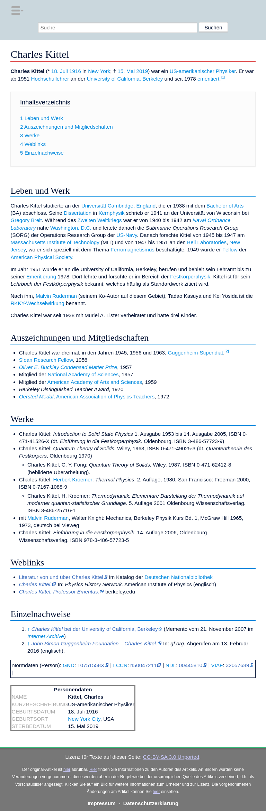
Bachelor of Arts (224, 206)
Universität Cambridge (107, 206)
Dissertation (77, 213)
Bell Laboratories (207, 242)
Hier (93, 769)
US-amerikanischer (192, 71)
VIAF (217, 665)
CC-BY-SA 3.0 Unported (171, 757)
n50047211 (143, 665)
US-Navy (126, 235)
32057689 (237, 665)
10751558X (90, 665)
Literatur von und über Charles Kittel (61, 577)
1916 (75, 71)
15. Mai (126, 71)
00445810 (191, 665)
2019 (142, 71)
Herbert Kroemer (72, 479)
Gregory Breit (26, 220)
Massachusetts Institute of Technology (54, 242)
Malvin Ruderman (56, 296)
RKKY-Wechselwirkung (37, 303)
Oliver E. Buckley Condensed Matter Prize (68, 367)
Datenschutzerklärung (151, 803)
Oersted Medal (36, 396)
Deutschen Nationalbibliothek (178, 577)
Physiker (226, 71)
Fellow (230, 249)
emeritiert (208, 79)
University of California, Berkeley (125, 79)
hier (66, 769)
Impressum (102, 803)
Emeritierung (41, 276)
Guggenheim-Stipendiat (195, 353)
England (146, 206)
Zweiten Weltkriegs (100, 220)
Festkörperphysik (190, 276)
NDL (171, 665)
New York (99, 71)
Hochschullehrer (50, 79)
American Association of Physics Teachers (105, 396)
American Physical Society (41, 257)
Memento (176, 629)
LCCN (120, 665)
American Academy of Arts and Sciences (94, 382)
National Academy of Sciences (82, 374)
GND (68, 665)
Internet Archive (45, 636)
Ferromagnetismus (132, 249)
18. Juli (59, 71)
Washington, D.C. (70, 228)
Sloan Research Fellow (46, 360)
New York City (84, 719)
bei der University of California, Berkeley (95, 629)
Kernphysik (111, 213)
